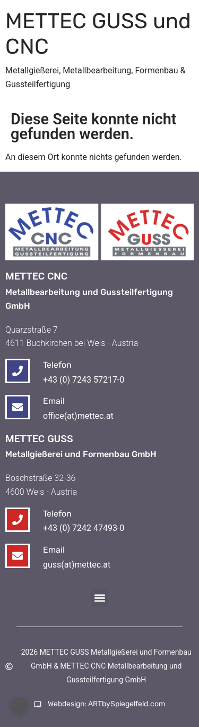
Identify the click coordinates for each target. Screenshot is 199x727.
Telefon (57, 514)
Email (54, 550)
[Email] (17, 556)
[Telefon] (17, 520)
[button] (99, 597)
